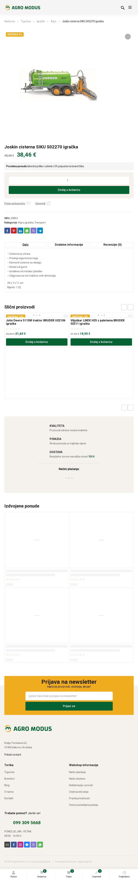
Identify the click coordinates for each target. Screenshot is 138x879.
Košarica (41, 874)
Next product (131, 408)
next (130, 307)
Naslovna (9, 21)
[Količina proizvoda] (69, 180)
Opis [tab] (25, 244)
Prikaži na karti (12, 754)
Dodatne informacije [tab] (69, 244)
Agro (53, 21)
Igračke (41, 21)
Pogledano (124, 874)
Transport (40, 222)
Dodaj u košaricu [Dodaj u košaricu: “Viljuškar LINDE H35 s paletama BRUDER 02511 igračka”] (101, 342)
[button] (128, 37)
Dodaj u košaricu (69, 190)
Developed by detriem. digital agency (73, 861)
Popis (70, 873)
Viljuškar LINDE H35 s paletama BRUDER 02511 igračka (98, 322)
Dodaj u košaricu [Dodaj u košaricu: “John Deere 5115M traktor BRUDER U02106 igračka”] (36, 342)
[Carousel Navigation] (127, 307)
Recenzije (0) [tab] (112, 244)
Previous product (124, 408)
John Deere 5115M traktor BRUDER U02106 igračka (35, 322)
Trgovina (26, 21)
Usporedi (97, 873)
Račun (14, 874)
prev (124, 307)
